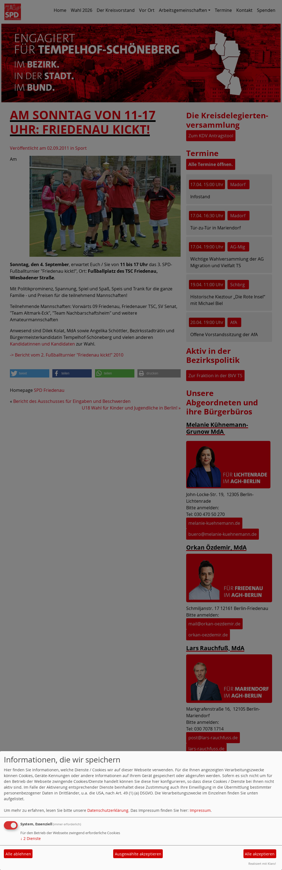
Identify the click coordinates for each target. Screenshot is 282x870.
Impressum (200, 810)
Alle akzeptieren (260, 853)
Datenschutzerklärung (107, 810)
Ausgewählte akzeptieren (138, 853)
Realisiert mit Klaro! (262, 863)
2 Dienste (30, 838)
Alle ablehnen (18, 853)
